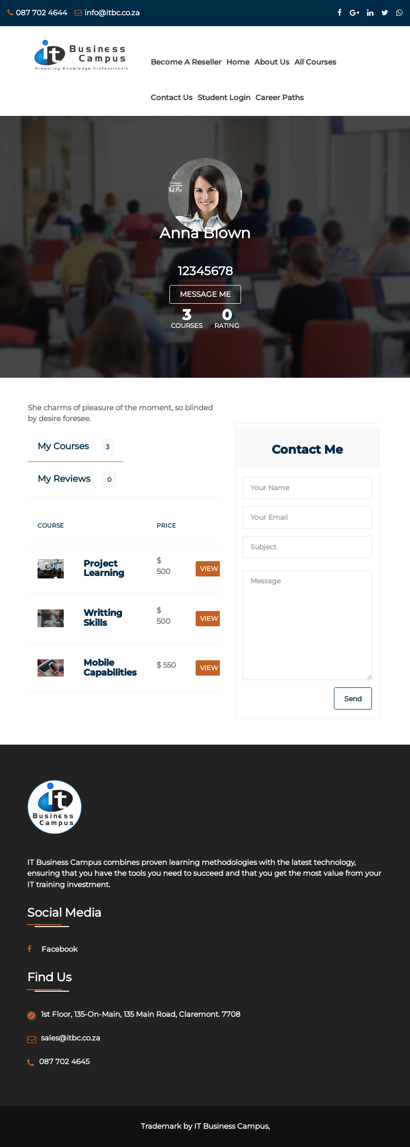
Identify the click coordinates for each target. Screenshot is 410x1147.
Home (237, 62)
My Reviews (64, 478)
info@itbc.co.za (107, 12)
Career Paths (279, 97)
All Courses (315, 62)
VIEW (209, 569)
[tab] (75, 447)
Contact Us (172, 97)
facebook (52, 949)
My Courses (63, 446)
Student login (224, 97)
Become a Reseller (186, 62)
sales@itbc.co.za (70, 1037)
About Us (271, 62)
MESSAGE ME (205, 294)
